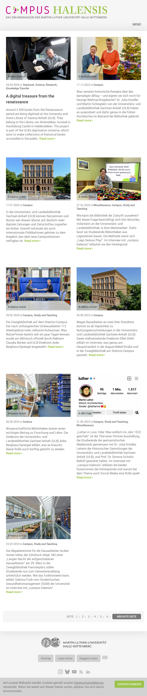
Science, (40, 84)
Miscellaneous (85, 425)
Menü (137, 24)
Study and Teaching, (116, 421)
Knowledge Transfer (17, 88)
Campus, (117, 205)
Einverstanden (129, 684)
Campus (98, 84)
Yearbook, (29, 84)
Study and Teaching (45, 315)
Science (27, 421)
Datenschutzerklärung (89, 683)
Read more (46, 138)
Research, (51, 84)
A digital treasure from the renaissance (30, 99)
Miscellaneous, (102, 205)
